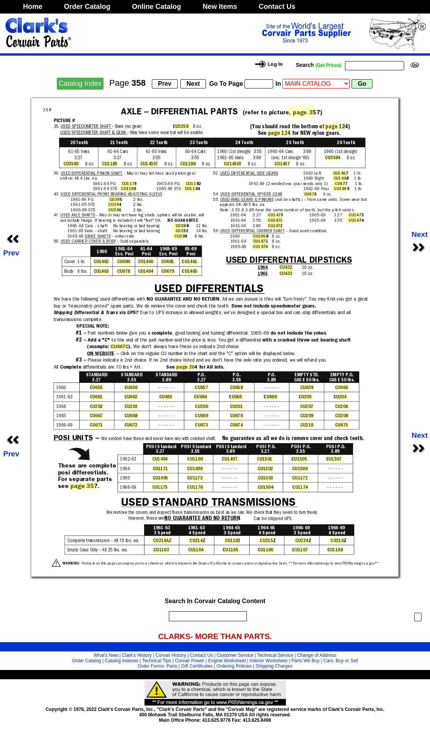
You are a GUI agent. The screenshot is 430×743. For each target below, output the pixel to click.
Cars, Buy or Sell (340, 660)
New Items (220, 6)
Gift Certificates (197, 666)
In (278, 83)
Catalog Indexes (121, 660)
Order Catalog (87, 6)
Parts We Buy (305, 660)
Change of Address (317, 655)
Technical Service (275, 655)
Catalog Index (80, 83)
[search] (205, 616)
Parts (172, 666)
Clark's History (137, 655)
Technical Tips (156, 660)
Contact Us (277, 6)
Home (32, 6)
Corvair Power (189, 660)
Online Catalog (156, 6)
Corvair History (170, 655)
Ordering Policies (234, 666)
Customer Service (235, 655)
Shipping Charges (274, 666)
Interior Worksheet (268, 660)
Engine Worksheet (227, 660)
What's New (105, 655)
